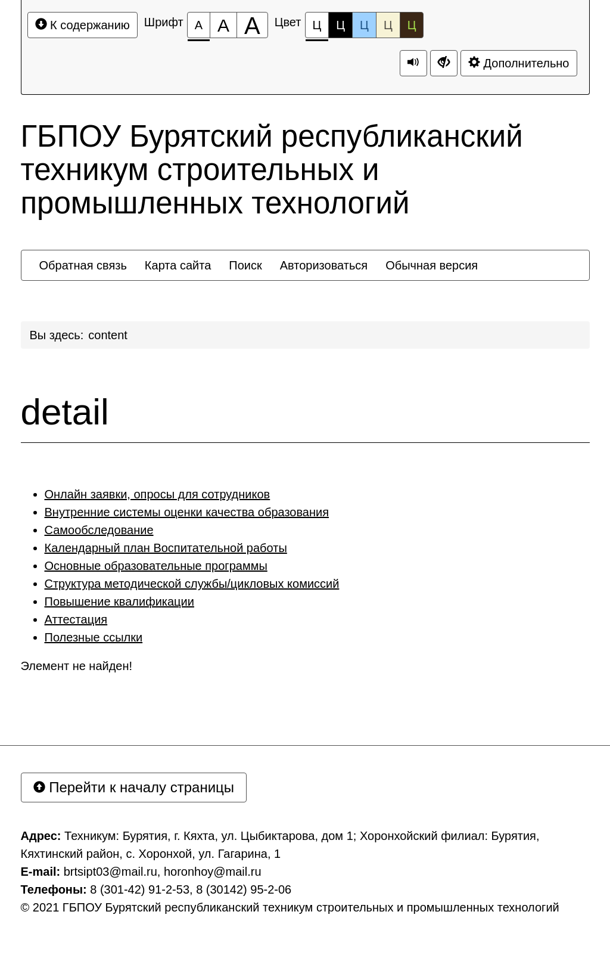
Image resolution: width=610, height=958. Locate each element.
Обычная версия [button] (431, 265)
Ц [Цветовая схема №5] (411, 25)
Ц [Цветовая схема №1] (317, 28)
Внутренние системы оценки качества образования (187, 512)
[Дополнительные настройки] (444, 63)
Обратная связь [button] (83, 265)
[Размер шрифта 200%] (252, 25)
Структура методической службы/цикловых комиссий (192, 583)
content (107, 335)
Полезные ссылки (94, 637)
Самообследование (99, 530)
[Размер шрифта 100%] (198, 25)
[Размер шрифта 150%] (223, 25)
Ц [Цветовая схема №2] (340, 25)
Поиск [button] (245, 265)
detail (65, 412)
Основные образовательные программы (156, 565)
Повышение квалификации (119, 601)
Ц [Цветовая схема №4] (388, 25)
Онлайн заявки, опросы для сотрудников (157, 494)
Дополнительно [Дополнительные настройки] (518, 63)
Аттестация (76, 619)
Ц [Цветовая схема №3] (364, 25)
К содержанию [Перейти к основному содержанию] (82, 25)
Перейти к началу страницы (134, 787)
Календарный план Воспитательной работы (166, 547)
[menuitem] (83, 265)
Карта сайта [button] (178, 265)
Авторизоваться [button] (324, 265)
